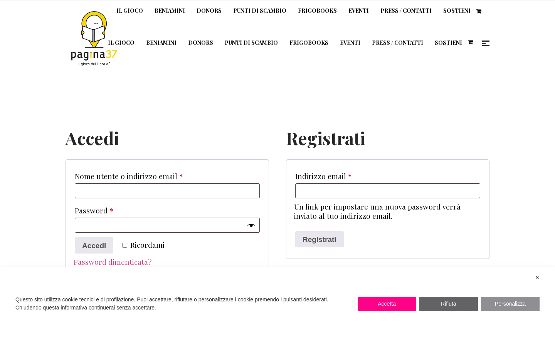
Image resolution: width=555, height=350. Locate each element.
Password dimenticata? (112, 262)
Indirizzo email (338, 175)
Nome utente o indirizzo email (144, 175)
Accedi (94, 246)
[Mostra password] (251, 225)
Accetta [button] (387, 304)
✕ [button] (537, 277)
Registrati (319, 239)
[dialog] (277, 308)
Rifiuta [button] (448, 304)
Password (109, 209)
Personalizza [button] (510, 304)
